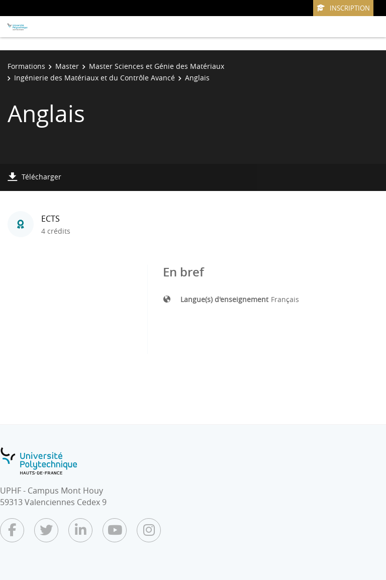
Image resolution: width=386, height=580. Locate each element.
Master (67, 66)
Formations (26, 66)
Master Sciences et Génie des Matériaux (156, 66)
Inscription (343, 8)
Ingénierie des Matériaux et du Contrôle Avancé (94, 77)
